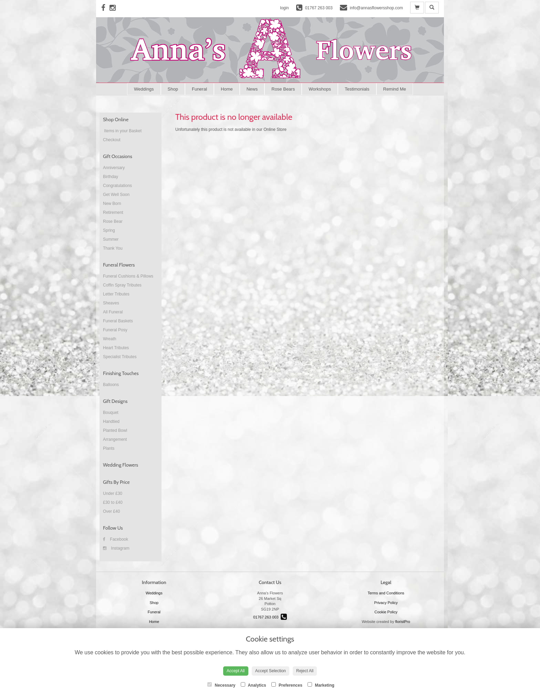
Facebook (115, 539)
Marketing (321, 685)
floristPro (402, 622)
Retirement (113, 212)
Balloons (111, 384)
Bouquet (110, 412)
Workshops (320, 89)
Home (227, 89)
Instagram (116, 548)
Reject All (304, 670)
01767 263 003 (270, 617)
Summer (110, 239)
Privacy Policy (385, 603)
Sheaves (111, 303)
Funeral (199, 89)
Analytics (253, 685)
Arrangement (115, 439)
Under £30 (112, 493)
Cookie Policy (385, 612)
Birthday (110, 176)
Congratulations (117, 185)
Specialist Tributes (119, 356)
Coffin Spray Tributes (122, 285)
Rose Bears (283, 89)
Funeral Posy (115, 329)
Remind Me (394, 89)
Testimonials (357, 89)
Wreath (109, 338)
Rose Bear (113, 221)
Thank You (113, 248)
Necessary (221, 685)
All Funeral (113, 312)
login (284, 8)
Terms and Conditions (385, 593)
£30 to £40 (113, 502)
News (252, 89)
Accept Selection (270, 670)
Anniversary (114, 167)
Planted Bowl (115, 430)
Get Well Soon (116, 194)
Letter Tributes (116, 294)
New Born (112, 203)
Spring (109, 230)
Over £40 (111, 511)
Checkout (112, 139)
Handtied (111, 421)
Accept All (236, 670)
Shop (173, 89)
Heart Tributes (116, 347)
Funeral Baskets (118, 321)
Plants (108, 448)
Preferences (286, 685)
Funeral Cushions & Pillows (128, 276)
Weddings (144, 89)
